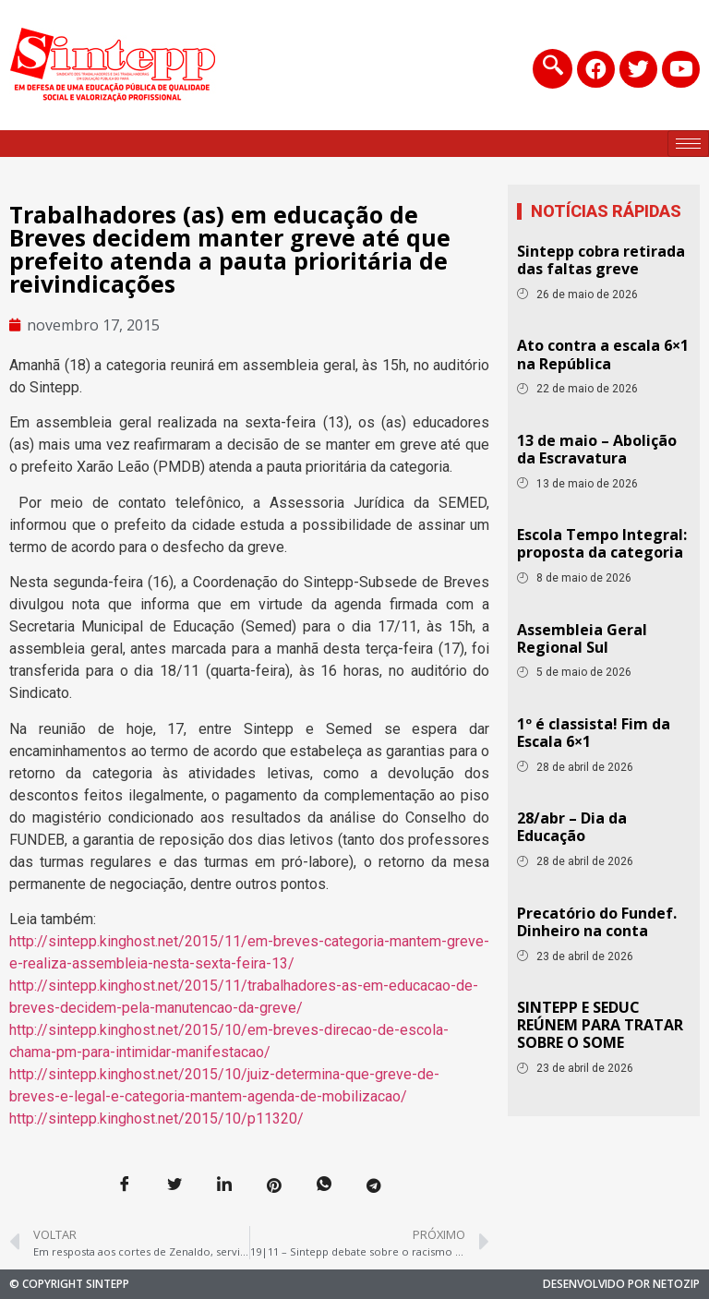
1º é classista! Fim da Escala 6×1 (593, 733)
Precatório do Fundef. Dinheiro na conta (597, 922)
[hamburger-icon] (688, 143)
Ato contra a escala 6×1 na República (603, 354)
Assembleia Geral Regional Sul (582, 638)
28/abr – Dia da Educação (572, 827)
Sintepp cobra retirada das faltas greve (601, 260)
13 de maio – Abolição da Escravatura (597, 449)
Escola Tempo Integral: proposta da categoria (602, 543)
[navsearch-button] (551, 69)
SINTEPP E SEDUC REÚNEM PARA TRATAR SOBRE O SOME (600, 1024)
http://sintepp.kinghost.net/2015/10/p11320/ (156, 1118)
